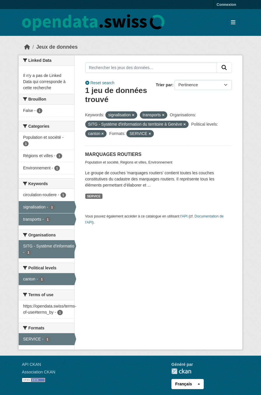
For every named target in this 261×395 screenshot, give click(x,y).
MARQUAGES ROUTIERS (113, 154)
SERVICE (93, 196)
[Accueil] (27, 47)
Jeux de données (57, 47)
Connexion (226, 4)
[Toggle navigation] (233, 22)
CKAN (181, 371)
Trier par (164, 84)
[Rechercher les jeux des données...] (151, 67)
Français (183, 384)
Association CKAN (38, 372)
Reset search (99, 82)
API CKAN (31, 364)
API (185, 216)
